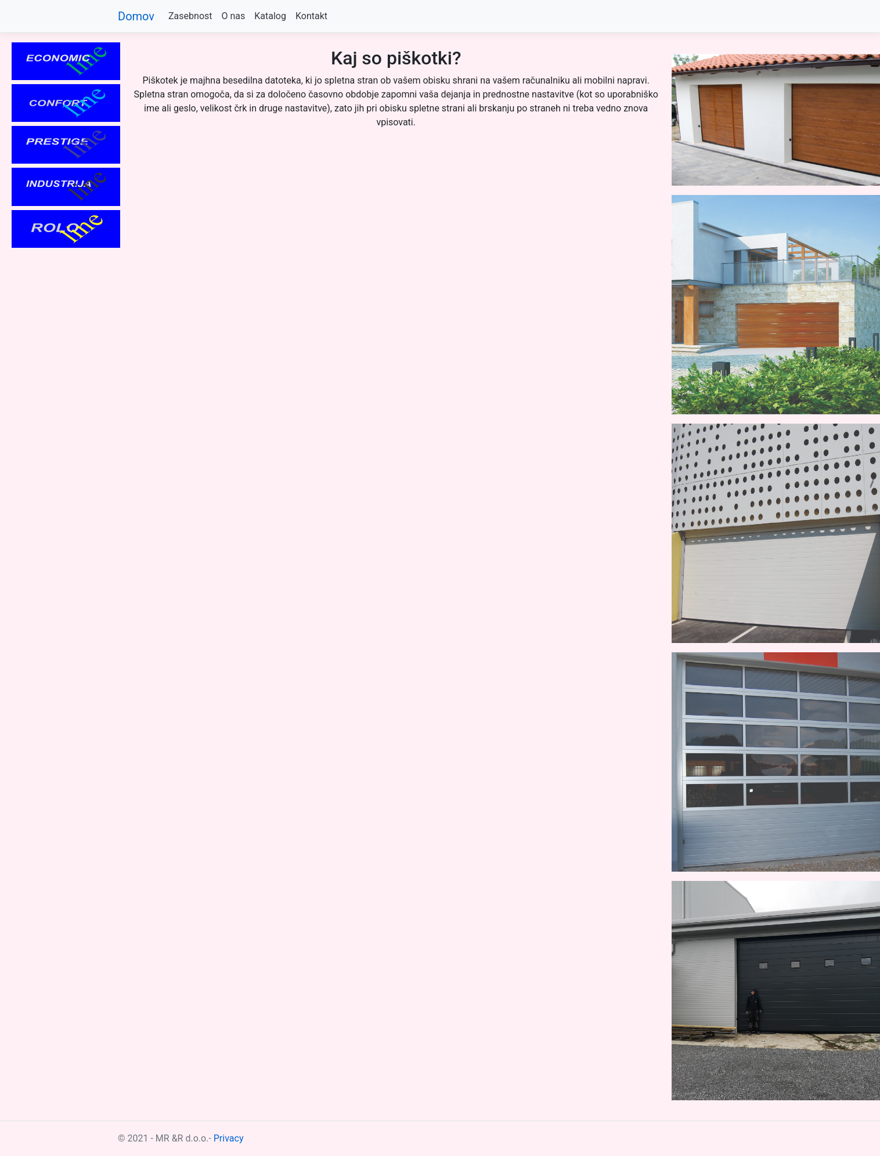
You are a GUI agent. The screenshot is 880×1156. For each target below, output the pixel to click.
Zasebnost (190, 15)
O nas (234, 15)
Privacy (229, 1138)
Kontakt (311, 15)
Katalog (270, 15)
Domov (136, 16)
